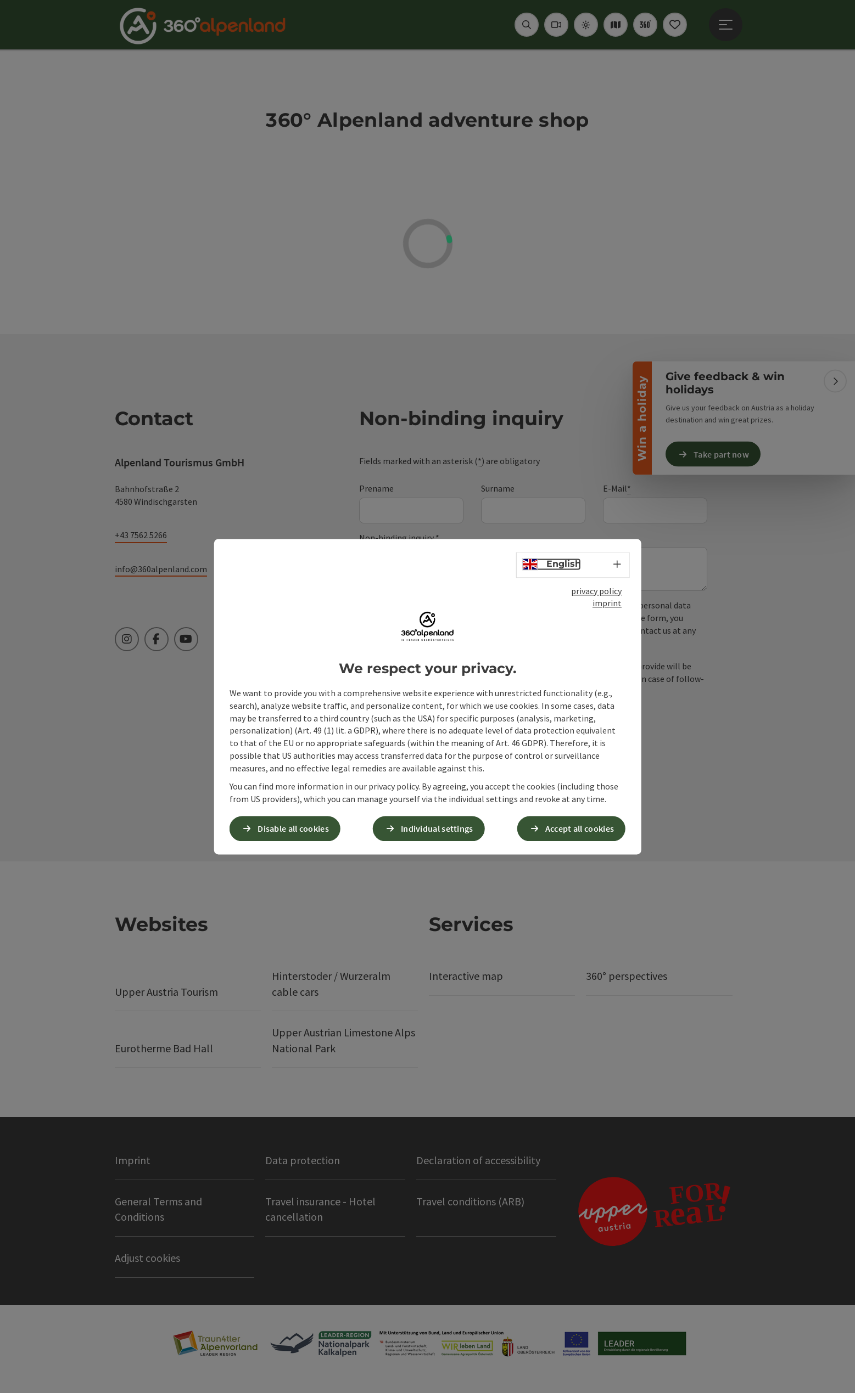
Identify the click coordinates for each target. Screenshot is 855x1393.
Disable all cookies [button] (293, 828)
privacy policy (596, 590)
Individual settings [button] (437, 828)
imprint (607, 603)
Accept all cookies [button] (579, 828)
